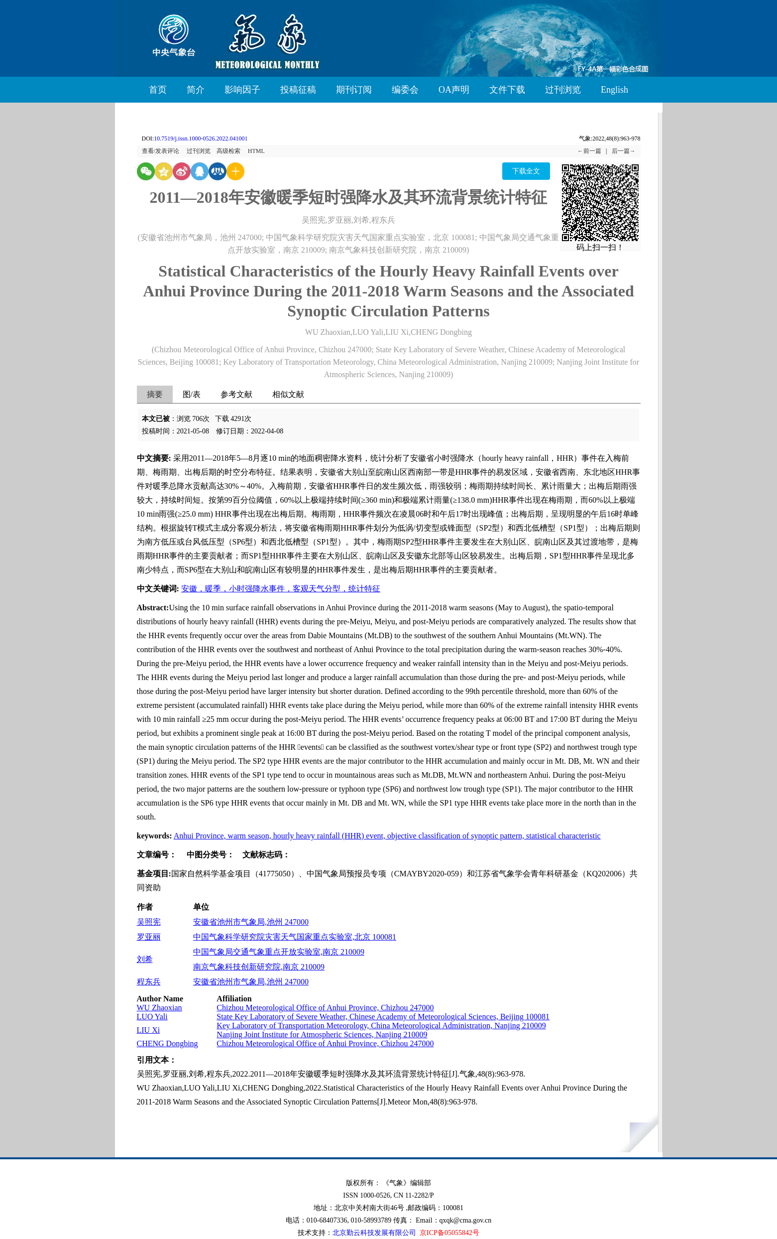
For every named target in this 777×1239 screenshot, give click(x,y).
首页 (158, 90)
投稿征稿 (298, 90)
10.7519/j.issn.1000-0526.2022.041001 (200, 138)
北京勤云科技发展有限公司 (374, 1233)
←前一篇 (589, 150)
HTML (256, 150)
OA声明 (454, 90)
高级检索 (228, 150)
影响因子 (242, 90)
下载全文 (526, 171)
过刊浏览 (563, 90)
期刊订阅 (354, 90)
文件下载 (507, 90)
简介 (196, 90)
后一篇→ (624, 150)
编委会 (405, 90)
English (614, 90)
